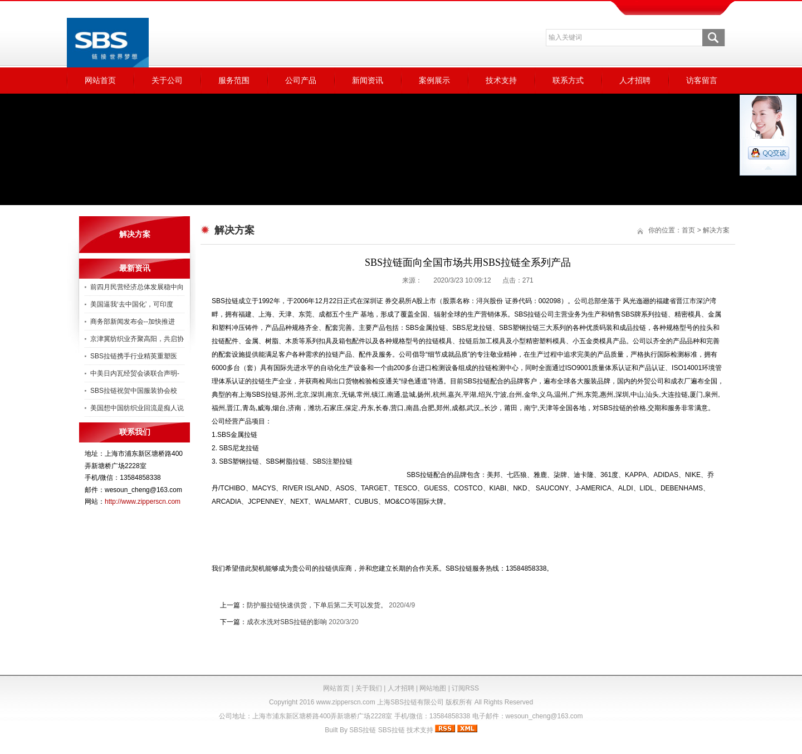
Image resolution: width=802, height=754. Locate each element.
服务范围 (234, 80)
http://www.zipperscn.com (142, 501)
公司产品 (300, 80)
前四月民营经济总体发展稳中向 (137, 287)
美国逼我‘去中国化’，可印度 (131, 304)
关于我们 (368, 688)
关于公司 (167, 80)
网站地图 (432, 688)
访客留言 (701, 80)
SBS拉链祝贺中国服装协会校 (133, 391)
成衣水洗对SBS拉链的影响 (287, 622)
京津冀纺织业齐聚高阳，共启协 (137, 339)
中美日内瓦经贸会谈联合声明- (134, 373)
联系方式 (568, 80)
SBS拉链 (362, 730)
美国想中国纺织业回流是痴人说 (137, 408)
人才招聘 (635, 80)
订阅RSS (465, 688)
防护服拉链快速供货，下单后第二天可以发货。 (317, 605)
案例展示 (434, 80)
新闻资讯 (367, 80)
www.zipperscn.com (345, 702)
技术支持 (501, 80)
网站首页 (100, 80)
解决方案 (716, 230)
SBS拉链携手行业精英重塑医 (133, 356)
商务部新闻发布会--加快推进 (132, 321)
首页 (688, 230)
